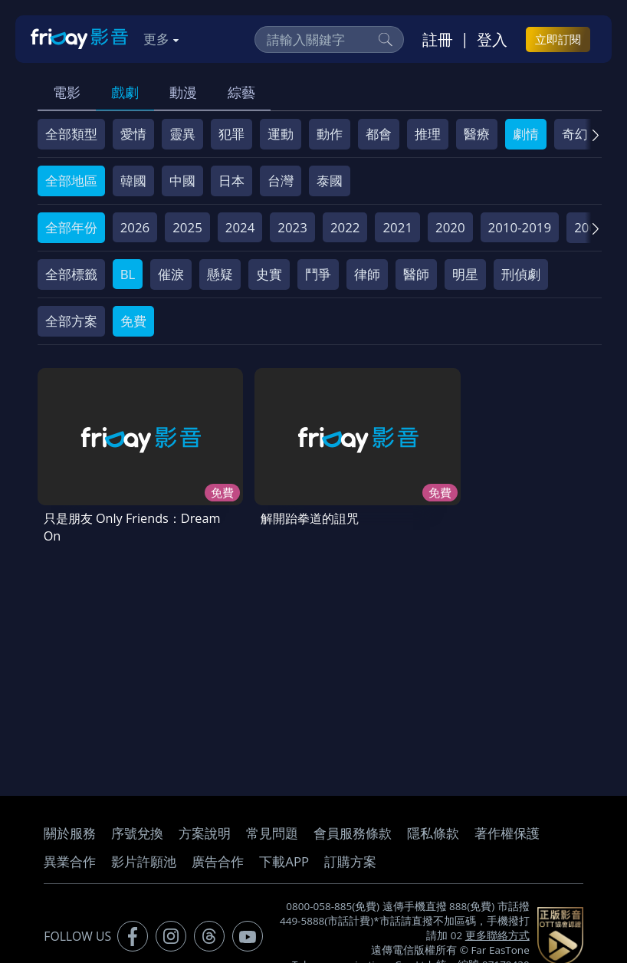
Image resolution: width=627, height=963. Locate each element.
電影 (66, 92)
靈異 (182, 134)
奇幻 (575, 134)
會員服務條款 (353, 826)
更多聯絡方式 (497, 928)
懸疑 (220, 274)
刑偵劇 (520, 274)
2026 (135, 227)
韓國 (133, 180)
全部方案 (71, 321)
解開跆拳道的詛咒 (282, 498)
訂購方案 (350, 854)
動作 (330, 134)
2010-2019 (520, 227)
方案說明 (205, 826)
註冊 (437, 39)
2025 (187, 227)
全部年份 (71, 227)
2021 (397, 227)
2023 (292, 227)
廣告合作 (218, 854)
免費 (133, 321)
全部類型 (71, 134)
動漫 (183, 92)
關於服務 (70, 826)
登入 (492, 39)
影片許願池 (143, 854)
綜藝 (241, 92)
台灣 (281, 180)
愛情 (133, 134)
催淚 (171, 274)
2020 (450, 227)
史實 (269, 274)
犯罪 (231, 134)
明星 (465, 274)
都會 (379, 134)
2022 (345, 227)
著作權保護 (507, 826)
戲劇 (125, 92)
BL (128, 274)
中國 (182, 180)
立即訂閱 (558, 39)
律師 (367, 274)
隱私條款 (433, 826)
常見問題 (272, 826)
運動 (281, 134)
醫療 (477, 134)
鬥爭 (318, 274)
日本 (231, 180)
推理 (428, 134)
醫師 (416, 274)
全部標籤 (71, 274)
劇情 (526, 134)
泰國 (330, 180)
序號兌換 (137, 826)
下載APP (284, 854)
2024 (240, 227)
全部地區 (71, 180)
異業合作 (70, 854)
